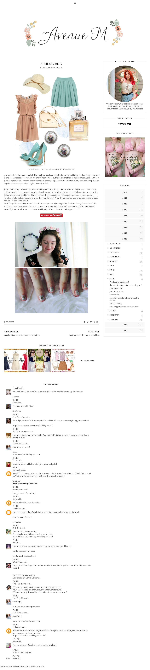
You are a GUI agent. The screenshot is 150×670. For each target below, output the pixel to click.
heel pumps (70, 169)
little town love (116, 288)
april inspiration (116, 291)
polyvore (10, 322)
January (114, 319)
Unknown (17, 508)
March (113, 311)
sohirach (16, 470)
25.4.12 (16, 656)
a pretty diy (114, 294)
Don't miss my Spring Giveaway (26, 577)
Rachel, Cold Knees (21, 431)
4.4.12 (15, 400)
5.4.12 (15, 467)
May (112, 274)
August (113, 261)
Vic (14, 542)
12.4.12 (16, 639)
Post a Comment (13, 658)
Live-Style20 (18, 443)
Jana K (16, 388)
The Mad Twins (19, 583)
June (112, 270)
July (112, 265)
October (114, 252)
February (115, 315)
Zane (15, 460)
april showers (33, 169)
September (115, 257)
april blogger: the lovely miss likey (124, 306)
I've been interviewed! (119, 282)
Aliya (15, 641)
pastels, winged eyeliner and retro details (124, 299)
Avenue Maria (12, 666)
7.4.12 (15, 540)
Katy (15, 499)
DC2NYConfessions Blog (24, 575)
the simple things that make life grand (126, 285)
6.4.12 (15, 496)
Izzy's (83, 189)
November (115, 248)
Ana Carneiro (19, 417)
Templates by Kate (36, 666)
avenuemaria (49, 169)
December (115, 244)
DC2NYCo (17, 562)
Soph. (15, 402)
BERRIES (17, 528)
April (112, 279)
